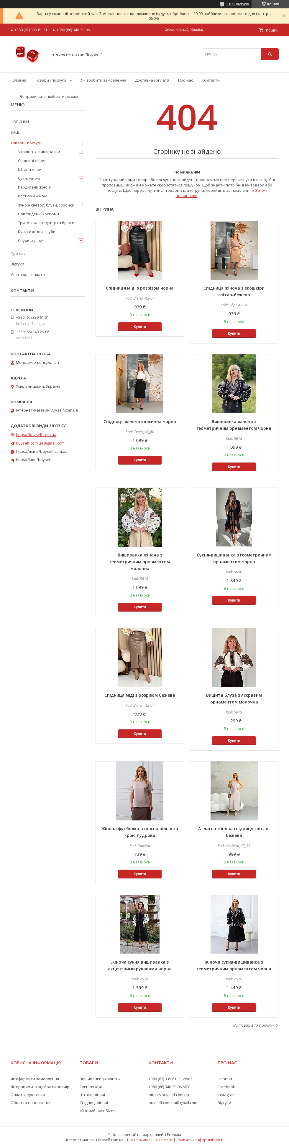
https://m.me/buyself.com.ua (42, 451)
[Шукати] (270, 54)
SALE (15, 132)
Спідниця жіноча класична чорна (140, 421)
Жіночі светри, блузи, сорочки (46, 205)
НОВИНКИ (20, 121)
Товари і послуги (50, 80)
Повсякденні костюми (38, 214)
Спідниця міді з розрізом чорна (140, 288)
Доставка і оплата (152, 80)
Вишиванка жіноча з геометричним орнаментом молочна (140, 561)
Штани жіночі (30, 169)
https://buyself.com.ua (36, 434)
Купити (140, 327)
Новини (225, 1078)
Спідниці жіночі (32, 160)
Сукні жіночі (29, 178)
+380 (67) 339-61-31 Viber (170, 1078)
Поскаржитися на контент (150, 1139)
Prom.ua (174, 1134)
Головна (18, 80)
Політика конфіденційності (199, 1139)
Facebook (226, 1086)
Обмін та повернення (31, 1102)
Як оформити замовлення (35, 1078)
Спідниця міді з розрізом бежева (139, 695)
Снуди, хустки (31, 240)
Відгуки (17, 264)
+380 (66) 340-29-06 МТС (169, 1086)
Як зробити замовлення (103, 80)
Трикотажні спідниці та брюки (46, 222)
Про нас (185, 80)
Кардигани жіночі (34, 187)
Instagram (227, 1094)
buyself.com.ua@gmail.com (40, 443)
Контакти (211, 80)
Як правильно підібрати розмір (48, 96)
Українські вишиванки (39, 151)
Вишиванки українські (100, 1078)
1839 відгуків (238, 3)
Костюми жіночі (32, 196)
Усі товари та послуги (253, 1025)
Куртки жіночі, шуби (36, 231)
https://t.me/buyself (34, 459)
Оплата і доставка (28, 1094)
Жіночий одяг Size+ (97, 1110)
